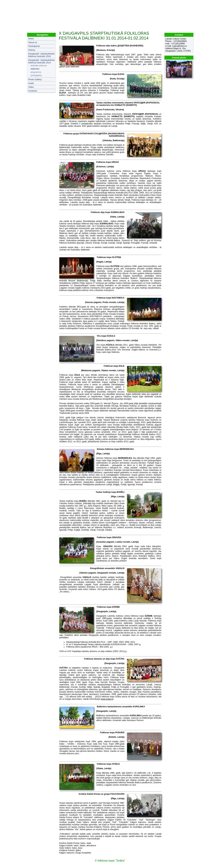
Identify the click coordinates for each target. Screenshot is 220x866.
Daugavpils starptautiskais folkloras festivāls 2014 (41, 61)
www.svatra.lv (107, 699)
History (31, 50)
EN (191, 3)
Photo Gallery (35, 79)
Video (31, 87)
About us (32, 42)
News (31, 38)
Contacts (32, 90)
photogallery (36, 75)
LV (187, 3)
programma (36, 72)
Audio (31, 83)
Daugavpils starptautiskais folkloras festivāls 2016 (41, 55)
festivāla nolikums (39, 65)
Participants (34, 46)
